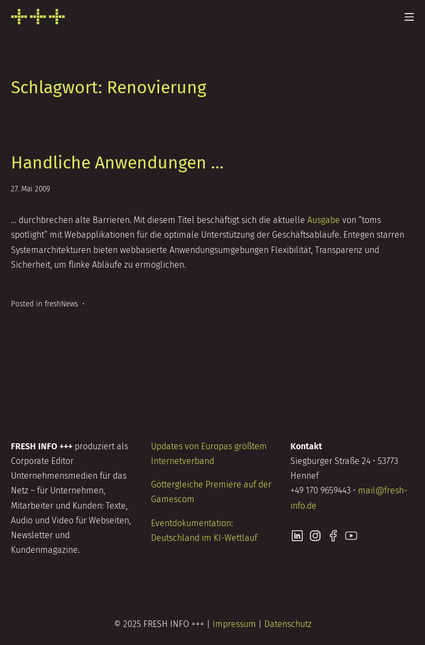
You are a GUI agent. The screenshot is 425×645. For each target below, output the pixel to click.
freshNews (61, 304)
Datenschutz (288, 624)
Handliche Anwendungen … (117, 162)
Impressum (234, 624)
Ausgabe (323, 220)
